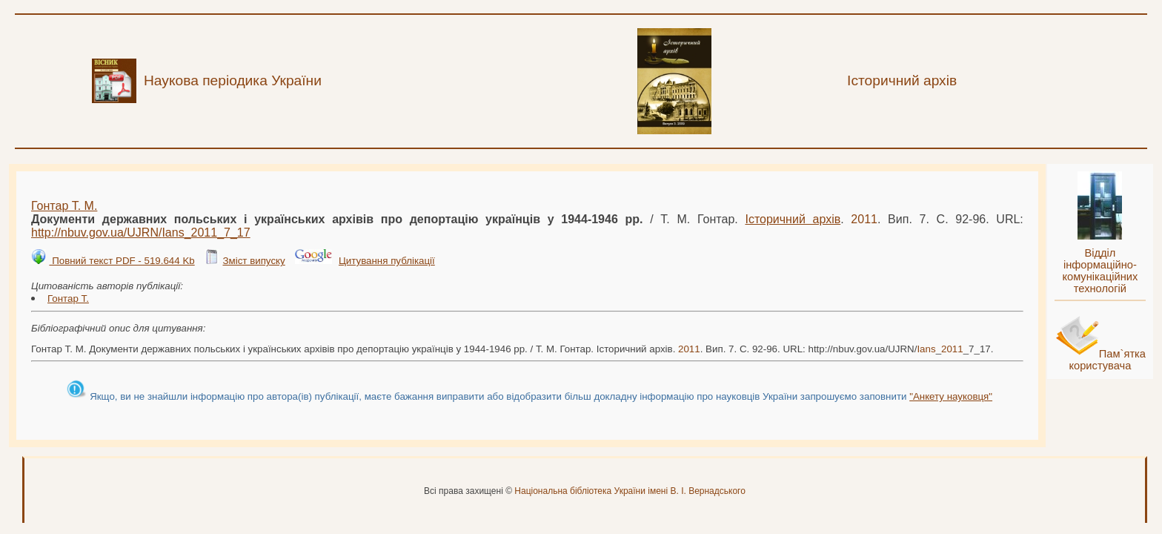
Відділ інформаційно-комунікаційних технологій (1100, 270)
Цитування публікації (387, 260)
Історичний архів (792, 219)
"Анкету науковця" (950, 396)
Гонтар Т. (68, 298)
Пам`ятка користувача (1107, 360)
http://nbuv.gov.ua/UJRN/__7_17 (140, 232)
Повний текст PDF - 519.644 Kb (121, 260)
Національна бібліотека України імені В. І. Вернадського (630, 491)
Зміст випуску (253, 260)
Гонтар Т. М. (64, 206)
